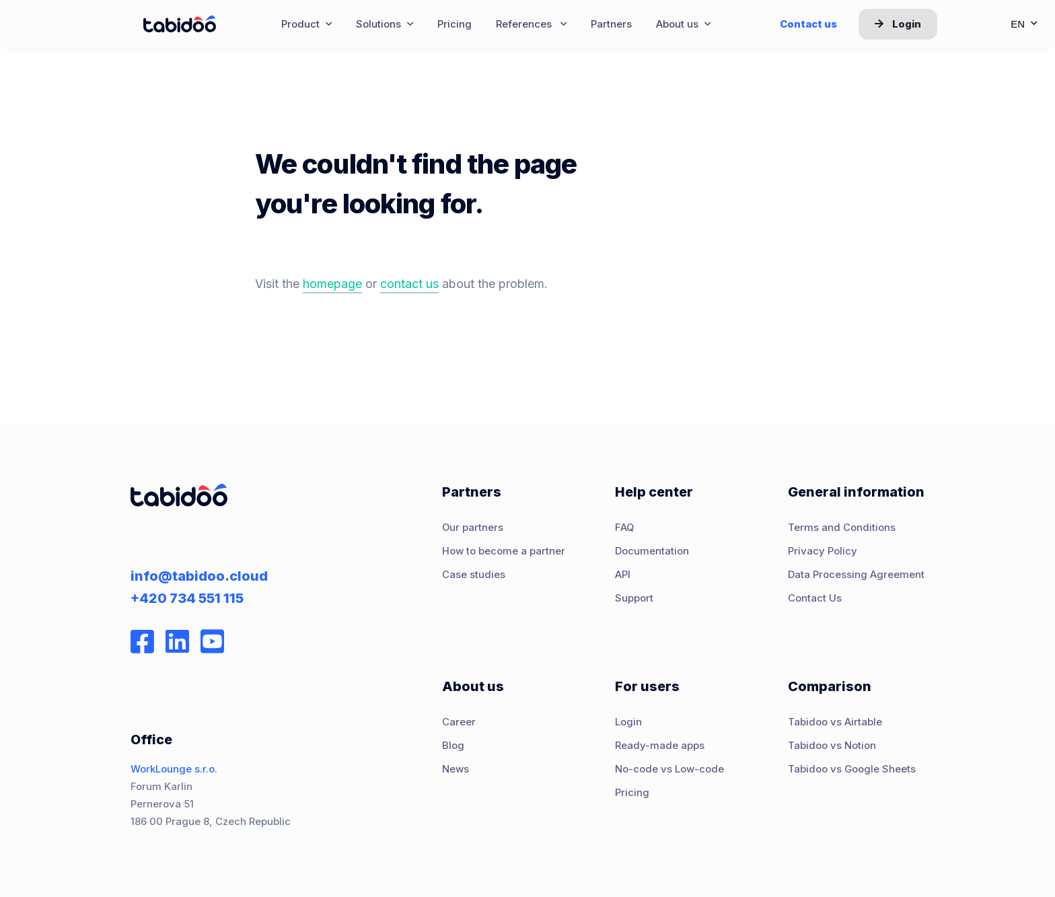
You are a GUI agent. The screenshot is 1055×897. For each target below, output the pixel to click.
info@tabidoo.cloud (199, 576)
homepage (332, 284)
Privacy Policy (822, 551)
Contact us (808, 24)
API (622, 575)
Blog (453, 746)
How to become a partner (503, 551)
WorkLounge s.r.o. (174, 769)
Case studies (473, 575)
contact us (409, 284)
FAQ (624, 528)
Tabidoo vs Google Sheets (852, 769)
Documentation (652, 551)
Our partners (472, 528)
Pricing (632, 793)
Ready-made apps (659, 746)
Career (459, 722)
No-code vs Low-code (669, 769)
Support (634, 598)
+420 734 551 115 (187, 598)
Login (898, 24)
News (455, 769)
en (1024, 24)
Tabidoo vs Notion (832, 746)
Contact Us (815, 598)
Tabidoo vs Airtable (835, 722)
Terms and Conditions (842, 528)
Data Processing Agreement (856, 575)
